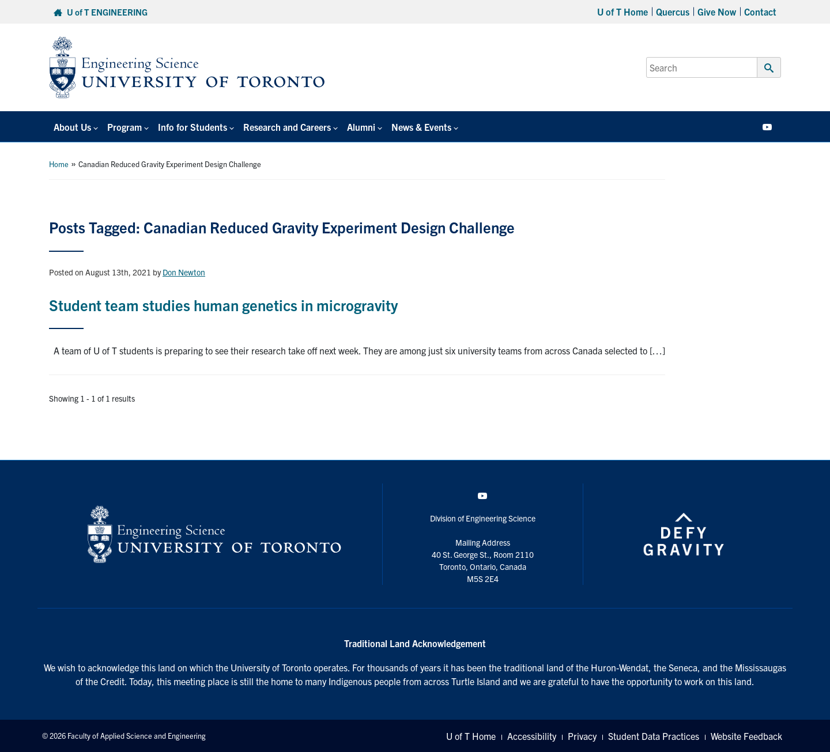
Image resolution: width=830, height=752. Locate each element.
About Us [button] (72, 127)
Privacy (582, 736)
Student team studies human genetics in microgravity (223, 304)
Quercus (672, 11)
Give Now (716, 11)
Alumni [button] (361, 127)
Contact (760, 11)
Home (59, 164)
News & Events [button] (421, 127)
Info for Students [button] (192, 127)
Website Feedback (746, 736)
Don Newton (184, 272)
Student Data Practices (653, 736)
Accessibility (531, 736)
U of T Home (622, 11)
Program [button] (124, 127)
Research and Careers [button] (287, 127)
